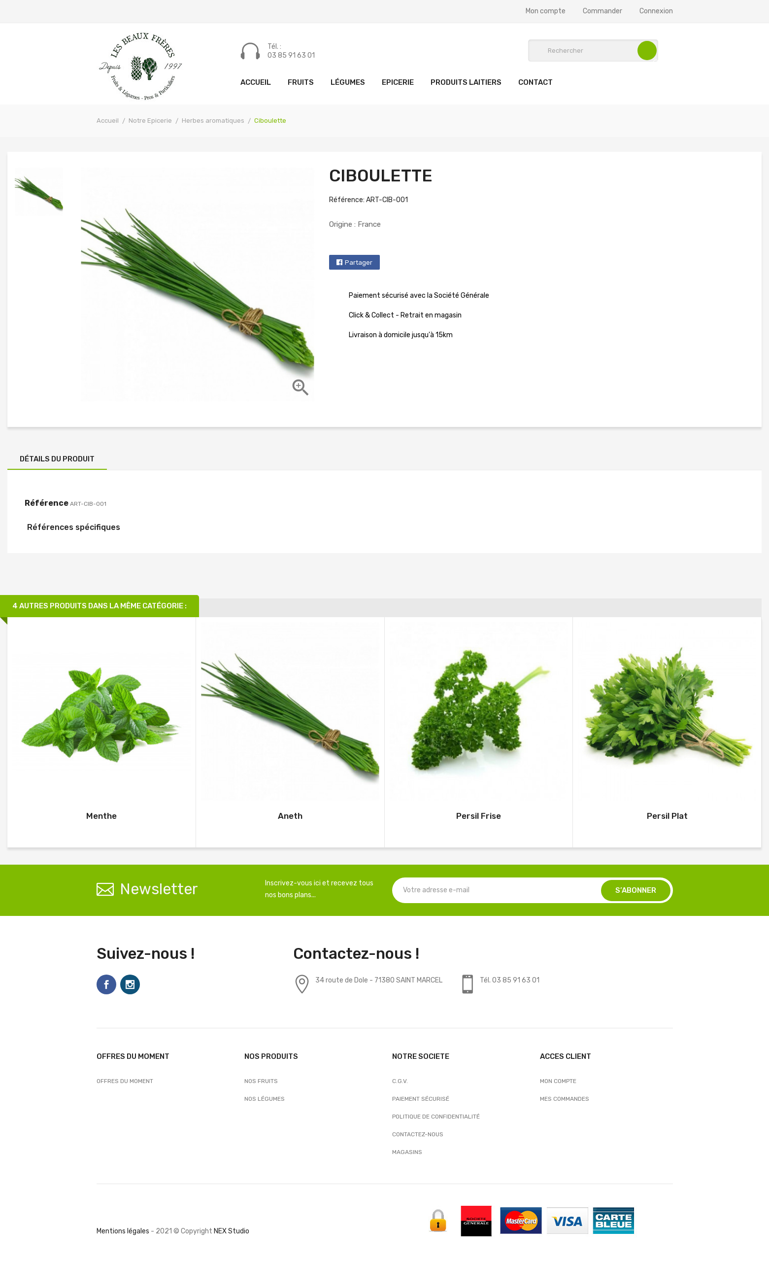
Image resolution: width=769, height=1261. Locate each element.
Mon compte (546, 11)
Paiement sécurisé (420, 1098)
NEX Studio (231, 1231)
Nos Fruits (261, 1081)
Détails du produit (57, 459)
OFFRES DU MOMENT (125, 1081)
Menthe (101, 815)
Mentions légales (123, 1231)
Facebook (106, 984)
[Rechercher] (593, 50)
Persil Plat (667, 815)
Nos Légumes (264, 1098)
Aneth (290, 815)
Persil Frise (478, 815)
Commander (602, 11)
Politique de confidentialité (436, 1116)
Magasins (407, 1152)
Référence (46, 503)
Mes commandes (564, 1098)
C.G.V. (400, 1081)
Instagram (130, 984)
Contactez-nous (417, 1134)
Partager (358, 262)
